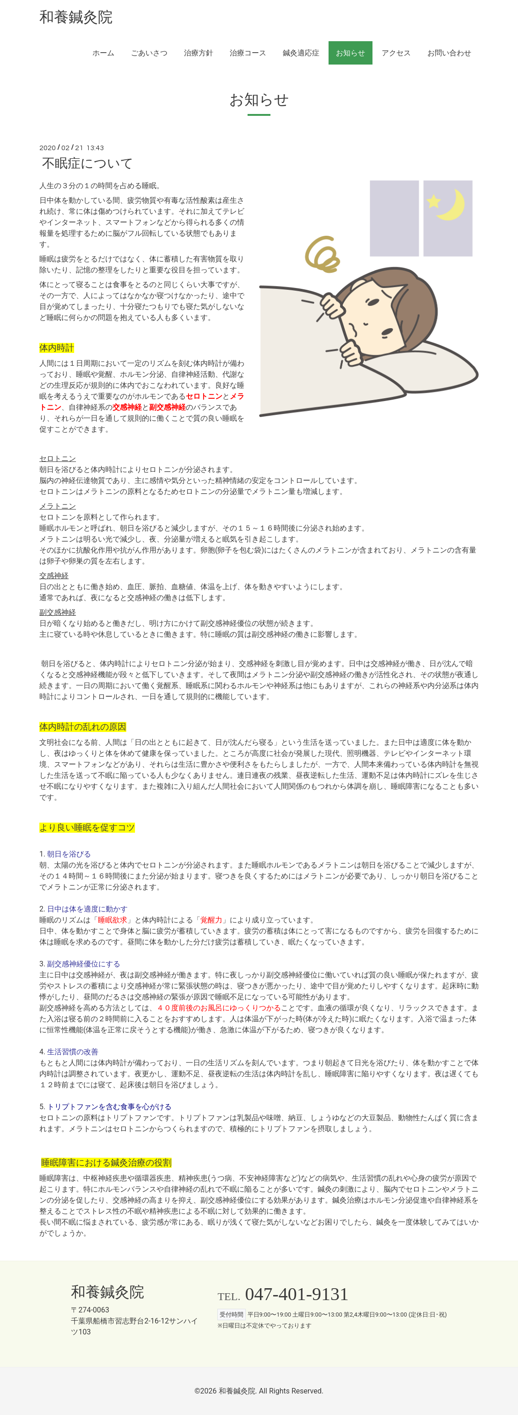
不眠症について (88, 163)
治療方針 (198, 53)
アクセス (396, 53)
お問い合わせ (449, 53)
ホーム (103, 53)
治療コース (248, 53)
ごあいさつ (149, 53)
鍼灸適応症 (301, 53)
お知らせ (350, 53)
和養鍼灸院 (76, 17)
